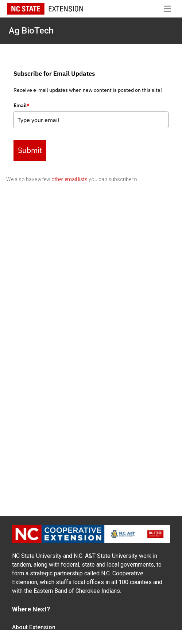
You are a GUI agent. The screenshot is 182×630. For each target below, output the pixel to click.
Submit (30, 150)
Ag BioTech (31, 31)
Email (21, 105)
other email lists (69, 179)
